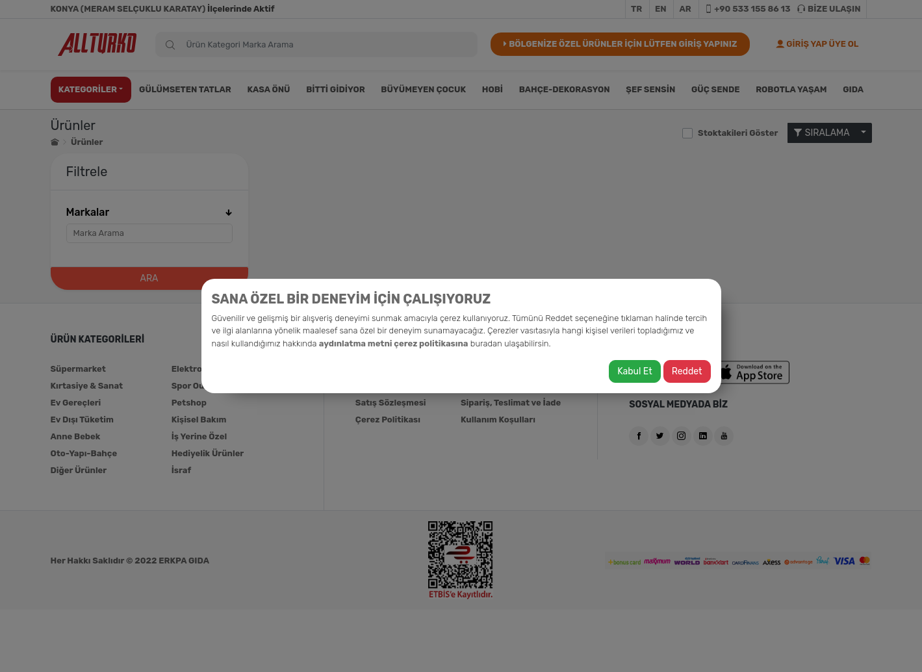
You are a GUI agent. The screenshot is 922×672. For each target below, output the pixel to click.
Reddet (687, 371)
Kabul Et (634, 371)
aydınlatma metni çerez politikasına (393, 343)
